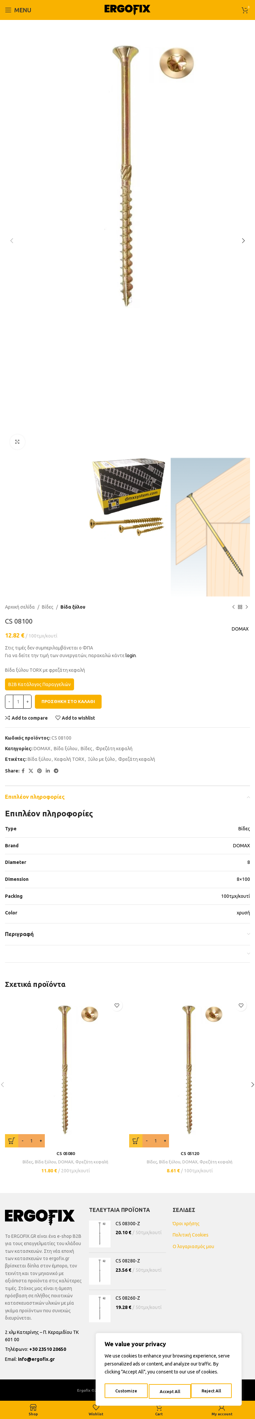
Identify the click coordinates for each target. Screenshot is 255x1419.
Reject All (169, 1391)
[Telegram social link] (56, 771)
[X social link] (31, 771)
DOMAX (238, 629)
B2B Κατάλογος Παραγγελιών (39, 684)
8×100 (243, 879)
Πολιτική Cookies (191, 1235)
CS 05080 (65, 1153)
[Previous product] (233, 607)
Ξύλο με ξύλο (101, 759)
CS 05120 (190, 1153)
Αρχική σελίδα (20, 607)
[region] (169, 1371)
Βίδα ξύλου (72, 607)
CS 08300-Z (128, 1223)
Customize (125, 1391)
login (131, 655)
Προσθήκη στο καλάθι (68, 701)
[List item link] (43, 1349)
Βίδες (47, 607)
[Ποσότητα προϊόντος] (18, 702)
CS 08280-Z (128, 1260)
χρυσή (243, 912)
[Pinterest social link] (39, 771)
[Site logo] (127, 9)
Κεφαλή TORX (69, 759)
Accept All (212, 1391)
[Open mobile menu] (18, 10)
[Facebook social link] (23, 771)
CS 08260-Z (128, 1298)
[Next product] (246, 607)
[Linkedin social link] (48, 771)
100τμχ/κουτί (235, 896)
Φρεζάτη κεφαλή (114, 748)
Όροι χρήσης (186, 1223)
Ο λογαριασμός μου (193, 1246)
